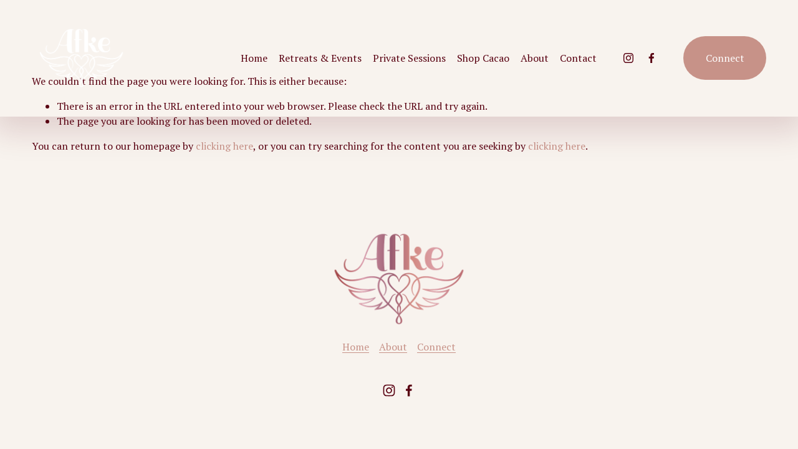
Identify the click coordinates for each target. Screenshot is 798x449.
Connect (725, 58)
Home (254, 58)
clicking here (224, 146)
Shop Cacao (483, 58)
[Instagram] (628, 58)
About (535, 58)
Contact (578, 58)
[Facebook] (651, 58)
